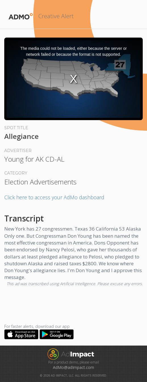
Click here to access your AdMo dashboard (54, 197)
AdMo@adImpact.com (73, 367)
